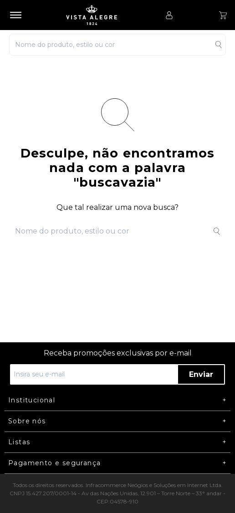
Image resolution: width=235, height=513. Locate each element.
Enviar (201, 374)
